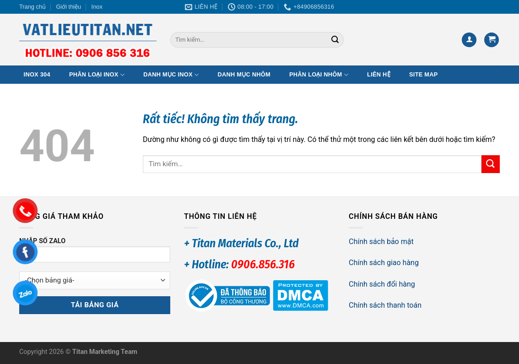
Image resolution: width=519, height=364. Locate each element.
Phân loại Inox (96, 75)
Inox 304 (37, 74)
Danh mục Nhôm (243, 74)
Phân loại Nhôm (318, 75)
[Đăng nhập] (469, 40)
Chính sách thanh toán (385, 305)
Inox (97, 6)
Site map (423, 74)
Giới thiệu (68, 6)
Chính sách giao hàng (384, 262)
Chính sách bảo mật (381, 241)
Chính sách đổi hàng (382, 284)
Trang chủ (32, 6)
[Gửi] (335, 40)
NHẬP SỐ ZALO (94, 253)
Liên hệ (378, 74)
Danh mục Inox (171, 75)
